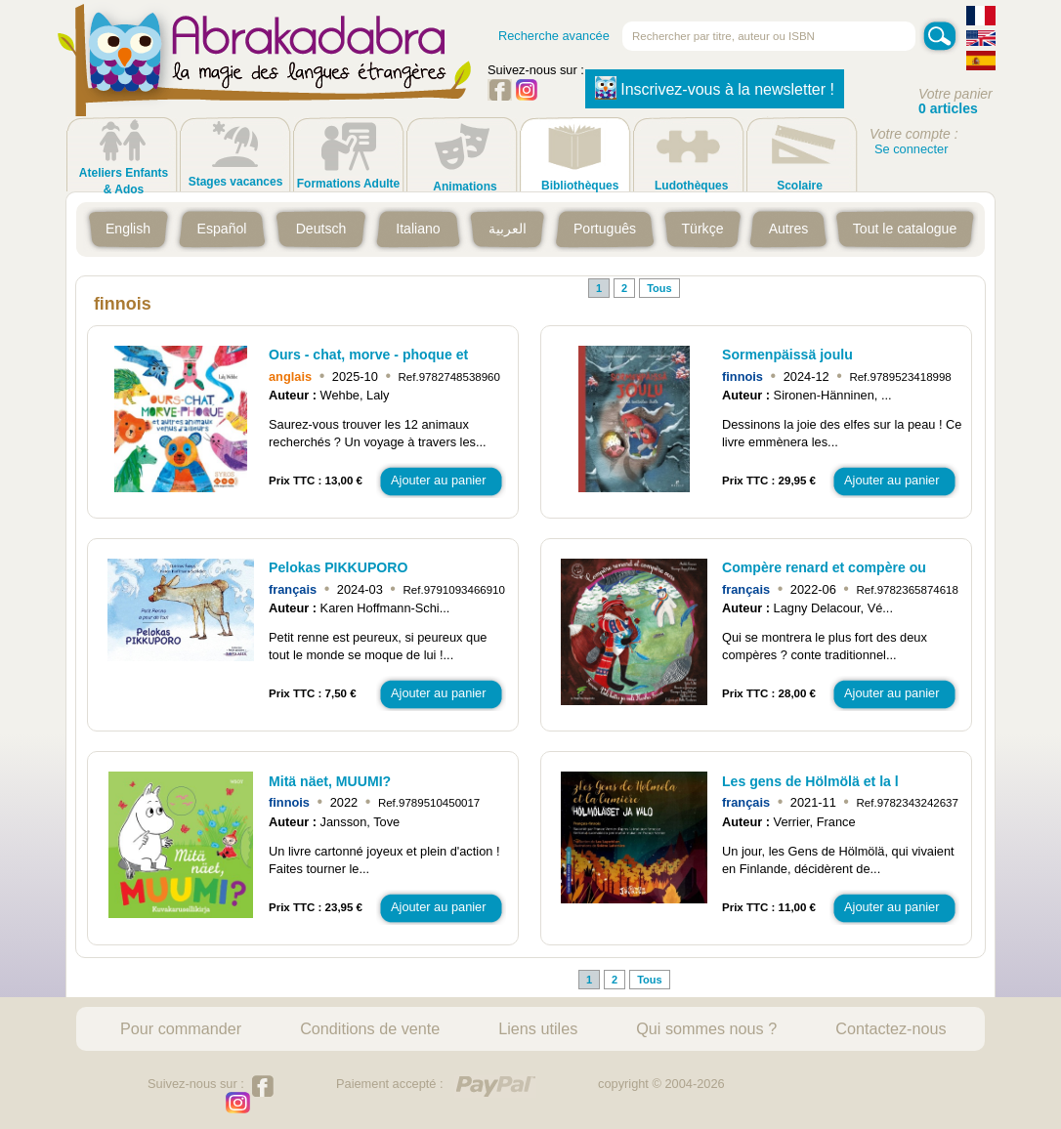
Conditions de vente (370, 1028)
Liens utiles (537, 1028)
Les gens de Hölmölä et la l (810, 781)
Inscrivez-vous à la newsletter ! (714, 88)
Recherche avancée (554, 35)
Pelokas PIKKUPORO (338, 567)
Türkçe (702, 228)
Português (604, 228)
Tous (659, 288)
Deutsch (321, 228)
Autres (789, 228)
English (128, 228)
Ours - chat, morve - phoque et (368, 354)
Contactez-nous (890, 1028)
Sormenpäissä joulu (787, 354)
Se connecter (911, 149)
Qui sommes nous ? (706, 1028)
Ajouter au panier (438, 480)
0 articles (948, 108)
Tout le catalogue (904, 228)
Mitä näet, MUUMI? (330, 781)
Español (222, 228)
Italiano (418, 228)
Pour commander (180, 1028)
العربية (507, 228)
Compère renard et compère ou (824, 567)
